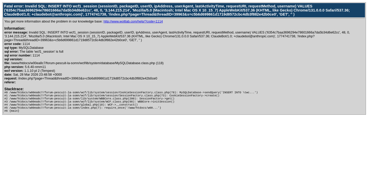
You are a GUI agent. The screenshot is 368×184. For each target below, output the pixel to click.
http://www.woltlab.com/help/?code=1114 (133, 21)
